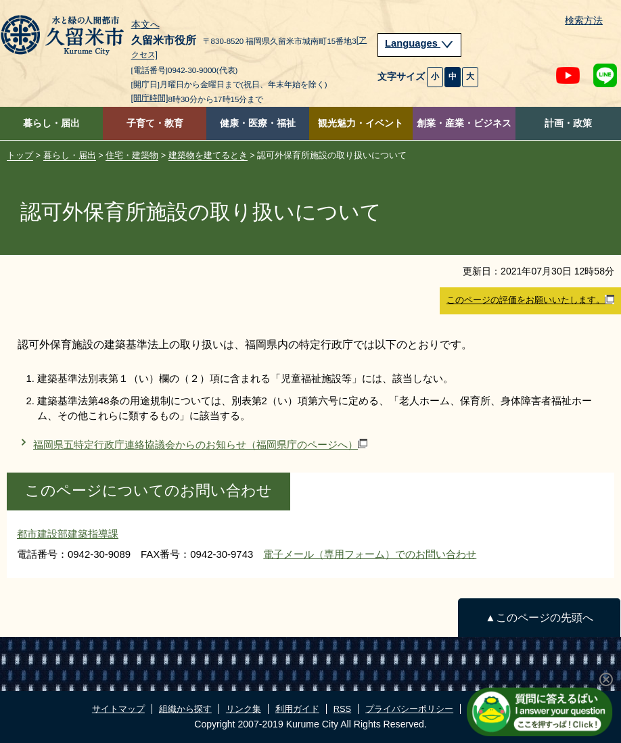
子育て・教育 (155, 123)
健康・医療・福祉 (258, 123)
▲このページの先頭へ (539, 617)
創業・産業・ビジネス (464, 123)
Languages (419, 43)
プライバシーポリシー (409, 709)
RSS (342, 709)
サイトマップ (118, 709)
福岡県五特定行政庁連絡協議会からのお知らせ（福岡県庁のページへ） (200, 444)
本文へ (145, 25)
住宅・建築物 (132, 155)
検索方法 (584, 21)
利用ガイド (297, 709)
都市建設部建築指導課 (67, 534)
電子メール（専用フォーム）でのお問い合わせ (369, 554)
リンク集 (243, 709)
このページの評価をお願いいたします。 (530, 300)
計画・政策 (568, 123)
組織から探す (185, 709)
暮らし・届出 (51, 123)
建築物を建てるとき (208, 155)
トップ (20, 155)
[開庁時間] (149, 98)
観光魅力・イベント (360, 123)
